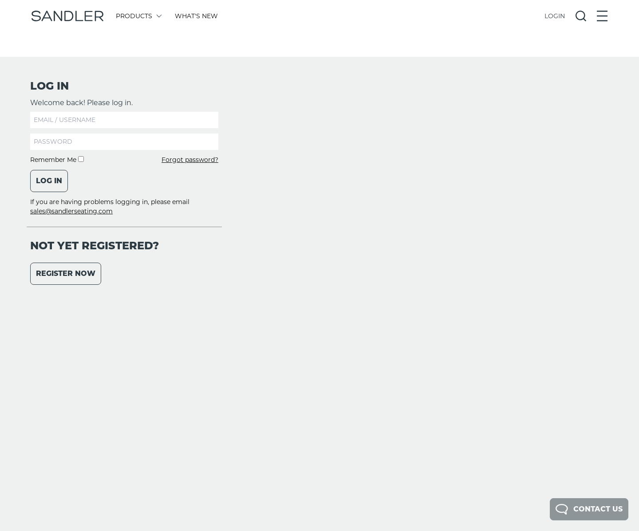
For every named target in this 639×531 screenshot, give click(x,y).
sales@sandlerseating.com (71, 211)
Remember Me (57, 160)
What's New (196, 16)
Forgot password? (190, 160)
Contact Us (589, 509)
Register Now (65, 273)
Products (138, 16)
